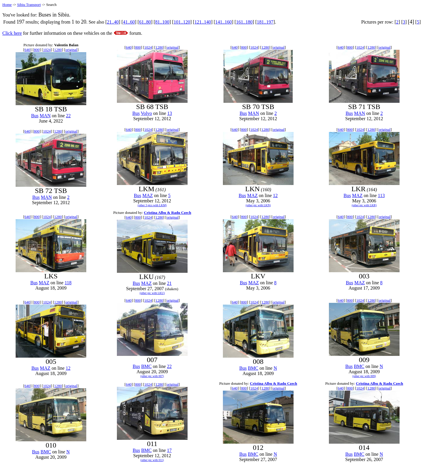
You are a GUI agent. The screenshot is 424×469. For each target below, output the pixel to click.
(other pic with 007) (152, 376)
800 (37, 49)
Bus (35, 115)
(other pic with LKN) (258, 205)
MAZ (147, 195)
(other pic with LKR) (364, 205)
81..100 (162, 21)
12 (275, 195)
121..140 (202, 21)
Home (7, 4)
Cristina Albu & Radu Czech (167, 212)
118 (67, 282)
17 (169, 450)
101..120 (182, 21)
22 (68, 115)
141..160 (223, 21)
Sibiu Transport (29, 4)
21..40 (113, 21)
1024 (47, 49)
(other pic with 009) (364, 376)
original (71, 49)
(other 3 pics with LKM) (152, 205)
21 (169, 283)
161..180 (244, 21)
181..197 (265, 21)
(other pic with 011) (152, 460)
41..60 (129, 21)
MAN (45, 115)
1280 (58, 49)
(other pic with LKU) (152, 293)
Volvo (146, 113)
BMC (146, 366)
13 (169, 113)
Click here (12, 33)
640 (27, 49)
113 (381, 195)
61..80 (145, 21)
